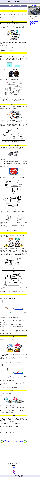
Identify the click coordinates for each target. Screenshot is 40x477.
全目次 (14, 467)
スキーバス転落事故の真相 (18, 441)
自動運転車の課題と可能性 (9, 441)
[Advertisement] (13, 8)
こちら (18, 463)
